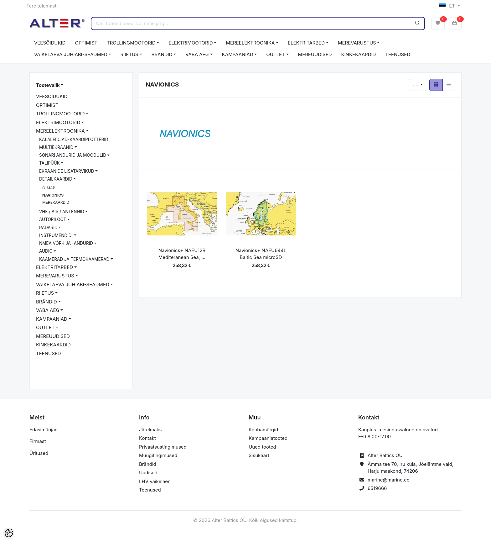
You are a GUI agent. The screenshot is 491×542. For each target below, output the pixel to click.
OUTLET (275, 54)
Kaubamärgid (263, 430)
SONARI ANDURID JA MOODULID (72, 155)
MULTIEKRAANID (56, 147)
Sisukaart (259, 455)
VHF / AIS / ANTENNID (61, 211)
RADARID (48, 227)
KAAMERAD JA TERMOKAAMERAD (74, 259)
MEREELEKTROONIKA (250, 43)
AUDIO (46, 251)
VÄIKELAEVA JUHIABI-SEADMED (70, 54)
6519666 (377, 488)
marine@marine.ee (389, 480)
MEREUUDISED (315, 54)
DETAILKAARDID (55, 179)
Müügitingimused (158, 455)
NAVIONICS (53, 195)
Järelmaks (150, 430)
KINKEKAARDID (358, 54)
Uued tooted (262, 447)
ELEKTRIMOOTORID (190, 43)
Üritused (38, 453)
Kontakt (147, 438)
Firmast (37, 441)
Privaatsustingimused (163, 447)
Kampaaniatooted (268, 438)
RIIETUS (129, 54)
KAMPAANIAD (237, 54)
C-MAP (48, 188)
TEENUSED (397, 54)
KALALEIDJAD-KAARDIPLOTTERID (73, 139)
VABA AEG (197, 54)
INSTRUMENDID (56, 235)
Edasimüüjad (43, 430)
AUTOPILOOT (52, 219)
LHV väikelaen (155, 481)
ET (448, 6)
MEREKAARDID (55, 202)
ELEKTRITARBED (306, 43)
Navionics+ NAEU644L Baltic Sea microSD (261, 253)
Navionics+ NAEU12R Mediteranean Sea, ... (181, 253)
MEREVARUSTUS (357, 43)
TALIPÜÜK (49, 163)
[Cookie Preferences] (8, 533)
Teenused (150, 490)
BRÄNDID (162, 54)
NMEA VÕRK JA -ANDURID (66, 243)
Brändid (147, 464)
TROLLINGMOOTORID (131, 43)
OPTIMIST (86, 43)
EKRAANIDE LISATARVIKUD (66, 171)
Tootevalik (48, 85)
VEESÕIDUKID (49, 43)
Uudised (148, 473)
